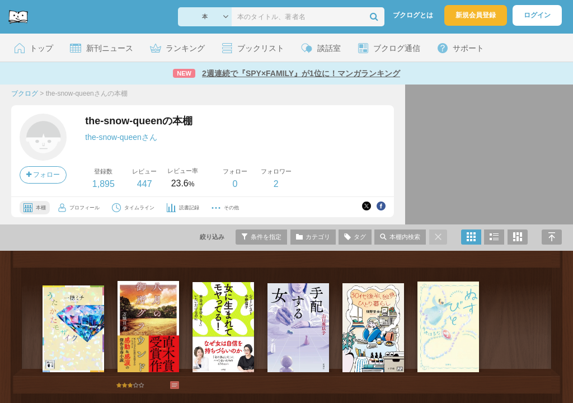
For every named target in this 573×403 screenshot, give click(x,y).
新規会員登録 (475, 15)
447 (144, 184)
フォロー (43, 175)
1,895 (103, 184)
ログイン (537, 15)
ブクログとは (413, 15)
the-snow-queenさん (121, 137)
